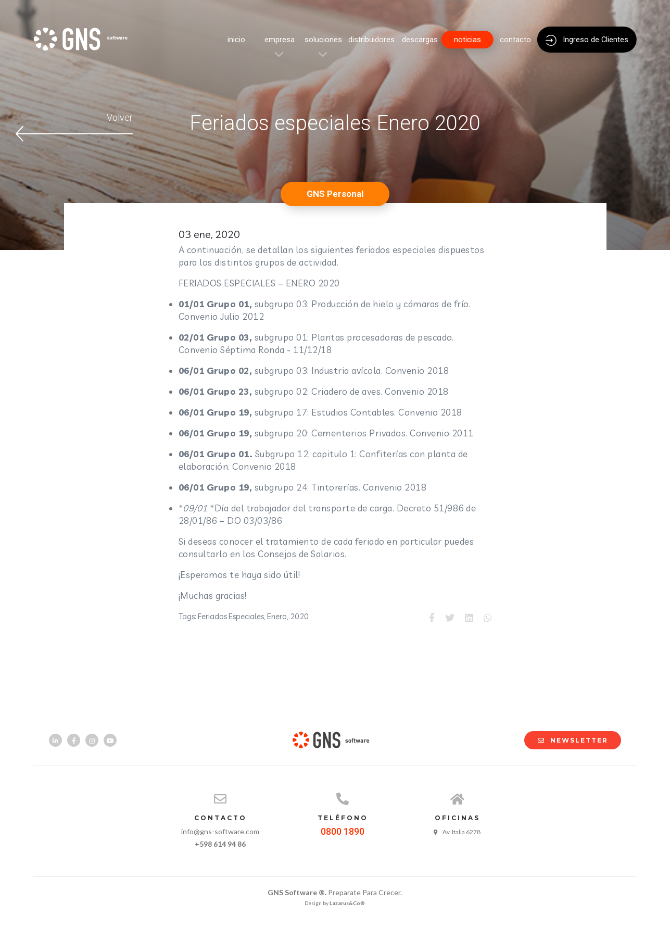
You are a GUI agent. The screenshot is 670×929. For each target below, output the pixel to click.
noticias (467, 39)
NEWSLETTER (567, 740)
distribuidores (371, 39)
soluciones (323, 39)
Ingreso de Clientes (587, 40)
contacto (515, 39)
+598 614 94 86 (220, 843)
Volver (74, 127)
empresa (279, 39)
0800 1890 (342, 831)
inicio (236, 39)
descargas (420, 39)
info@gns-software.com (220, 831)
